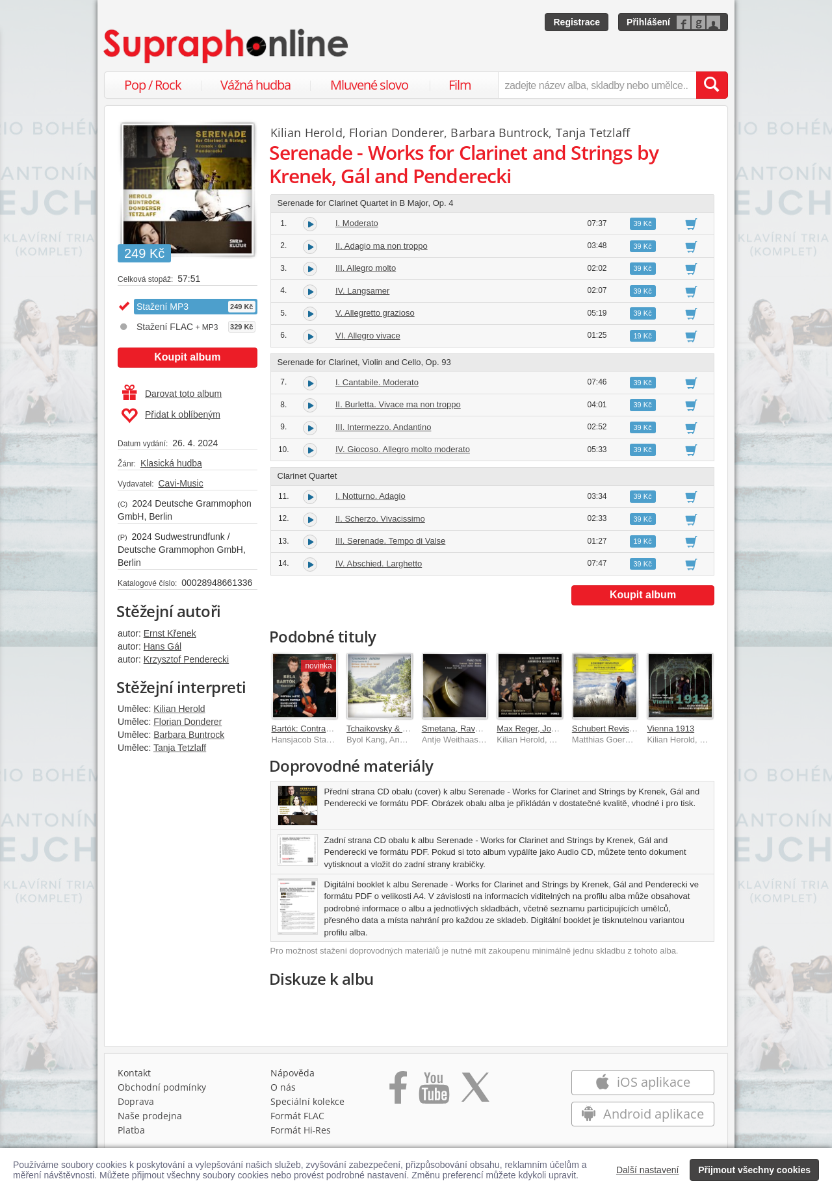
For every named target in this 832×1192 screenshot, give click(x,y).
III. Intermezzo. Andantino (383, 427)
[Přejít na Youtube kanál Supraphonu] (433, 1092)
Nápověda (292, 1073)
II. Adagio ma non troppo (381, 246)
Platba (131, 1130)
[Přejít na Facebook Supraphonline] (398, 1092)
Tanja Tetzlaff (179, 747)
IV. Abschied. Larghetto (378, 563)
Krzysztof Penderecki (186, 659)
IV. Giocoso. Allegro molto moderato (402, 449)
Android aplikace (642, 1113)
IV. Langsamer (362, 291)
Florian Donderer (187, 721)
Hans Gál (162, 646)
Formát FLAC (297, 1116)
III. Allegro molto (365, 268)
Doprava (136, 1101)
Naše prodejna (150, 1116)
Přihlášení (648, 22)
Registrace (576, 22)
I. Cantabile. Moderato (377, 382)
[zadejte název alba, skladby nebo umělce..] (597, 85)
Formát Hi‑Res (301, 1130)
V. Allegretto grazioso (375, 313)
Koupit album (187, 356)
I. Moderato (356, 223)
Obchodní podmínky (162, 1087)
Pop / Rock (152, 85)
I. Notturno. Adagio (370, 496)
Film (459, 85)
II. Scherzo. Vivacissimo (380, 519)
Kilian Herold (179, 709)
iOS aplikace (642, 1082)
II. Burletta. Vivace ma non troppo (398, 404)
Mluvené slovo (369, 85)
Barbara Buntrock (188, 734)
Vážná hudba (255, 85)
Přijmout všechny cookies (754, 1170)
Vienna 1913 (670, 728)
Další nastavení (647, 1170)
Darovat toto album (172, 393)
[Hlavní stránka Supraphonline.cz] (227, 46)
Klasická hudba (171, 463)
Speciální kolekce (307, 1101)
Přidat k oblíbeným (170, 416)
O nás (283, 1087)
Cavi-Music (180, 483)
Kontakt (134, 1073)
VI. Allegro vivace (367, 335)
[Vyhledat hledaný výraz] (712, 85)
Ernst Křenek (170, 633)
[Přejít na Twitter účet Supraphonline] (475, 1092)
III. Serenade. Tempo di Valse (390, 541)
